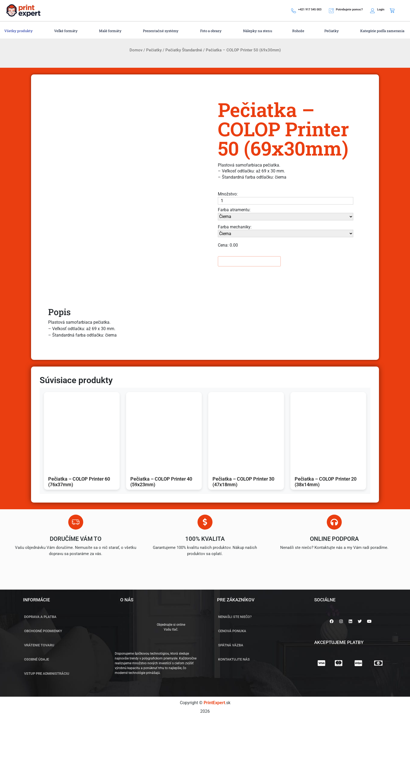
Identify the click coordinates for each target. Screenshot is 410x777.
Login (380, 9)
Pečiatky (154, 50)
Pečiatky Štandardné (183, 50)
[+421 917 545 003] (293, 10)
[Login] (372, 10)
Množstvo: (228, 194)
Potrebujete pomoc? (349, 9)
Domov (136, 50)
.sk (217, 702)
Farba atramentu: (234, 209)
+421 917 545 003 (309, 9)
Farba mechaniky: (235, 226)
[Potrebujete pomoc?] (331, 10)
